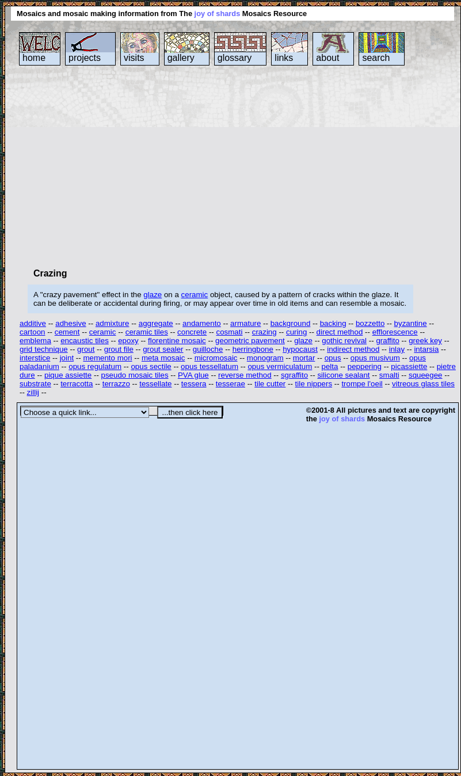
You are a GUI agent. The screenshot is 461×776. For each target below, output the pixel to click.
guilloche (208, 349)
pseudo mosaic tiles (135, 375)
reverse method (245, 375)
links (284, 58)
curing (296, 332)
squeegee (426, 375)
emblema (35, 340)
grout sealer (163, 349)
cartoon (32, 332)
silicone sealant (343, 375)
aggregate (156, 323)
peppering (365, 366)
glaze (152, 294)
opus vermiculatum (279, 366)
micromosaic (216, 358)
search (376, 58)
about (327, 58)
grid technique (44, 349)
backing (333, 323)
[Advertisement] (175, 166)
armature (245, 323)
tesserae (230, 383)
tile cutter (269, 383)
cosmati (229, 332)
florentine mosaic (177, 340)
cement (67, 332)
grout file (119, 349)
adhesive (70, 323)
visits (134, 58)
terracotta (76, 383)
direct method (340, 332)
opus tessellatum (209, 366)
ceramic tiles (146, 332)
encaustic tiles (84, 340)
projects (84, 58)
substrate (35, 383)
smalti (389, 375)
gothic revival (344, 340)
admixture (112, 323)
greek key (425, 340)
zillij (33, 392)
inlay (397, 349)
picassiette (409, 366)
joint (67, 358)
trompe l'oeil (361, 383)
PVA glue (193, 375)
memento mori (107, 358)
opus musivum (375, 358)
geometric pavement (250, 340)
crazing (264, 332)
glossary (235, 58)
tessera (194, 383)
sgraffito (294, 375)
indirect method (353, 349)
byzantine (410, 323)
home (33, 58)
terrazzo (116, 383)
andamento (201, 323)
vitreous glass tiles (423, 383)
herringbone (253, 349)
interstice (35, 358)
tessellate (155, 383)
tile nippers (313, 383)
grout (85, 349)
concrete (192, 332)
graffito (387, 340)
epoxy (128, 340)
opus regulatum (94, 366)
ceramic (194, 294)
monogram (265, 358)
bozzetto (370, 323)
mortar (304, 358)
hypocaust (300, 349)
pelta (330, 366)
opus (333, 358)
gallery (181, 58)
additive (33, 323)
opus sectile (151, 366)
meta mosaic (163, 358)
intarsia (426, 349)
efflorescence (395, 332)
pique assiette (68, 375)
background (290, 323)
